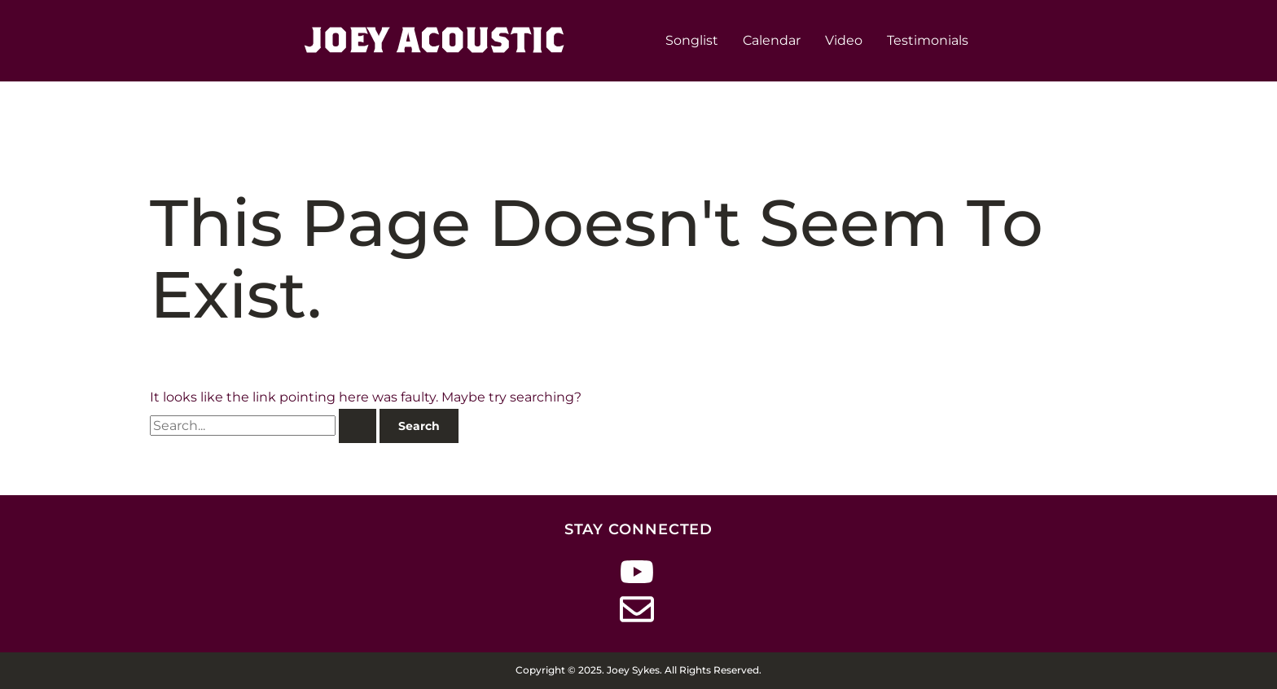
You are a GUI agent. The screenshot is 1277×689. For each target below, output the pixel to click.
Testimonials (927, 40)
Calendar (772, 40)
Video (843, 40)
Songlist (691, 40)
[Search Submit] (357, 426)
